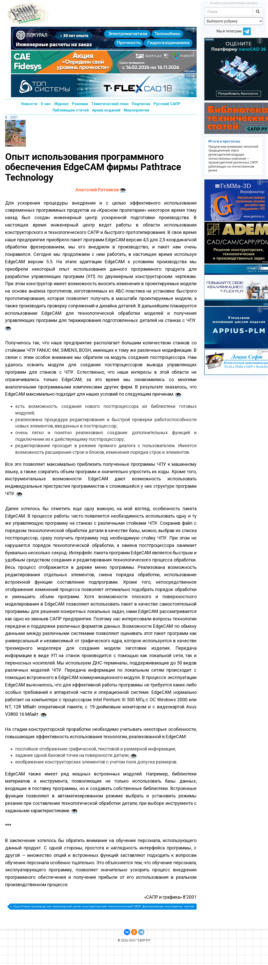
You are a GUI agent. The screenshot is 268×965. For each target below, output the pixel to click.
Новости (29, 104)
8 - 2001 (11, 117)
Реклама (80, 104)
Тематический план (110, 104)
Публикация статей (71, 110)
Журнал (61, 104)
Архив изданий (106, 110)
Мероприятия (136, 110)
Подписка (141, 104)
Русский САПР (167, 104)
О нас (46, 104)
